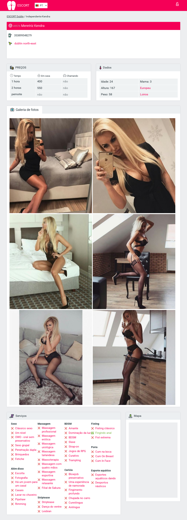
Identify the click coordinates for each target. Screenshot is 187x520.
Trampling (75, 460)
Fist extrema (102, 437)
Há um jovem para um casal (26, 483)
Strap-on (74, 446)
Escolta (19, 473)
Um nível (20, 433)
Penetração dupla (25, 450)
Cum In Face (102, 460)
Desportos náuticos (101, 484)
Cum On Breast (104, 456)
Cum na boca (103, 451)
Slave (72, 442)
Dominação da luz (80, 433)
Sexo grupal (22, 445)
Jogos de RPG (77, 451)
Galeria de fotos (24, 110)
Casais (19, 490)
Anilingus (74, 507)
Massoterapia (50, 459)
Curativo (74, 455)
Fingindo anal (103, 433)
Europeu (145, 88)
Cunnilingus (76, 502)
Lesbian (46, 511)
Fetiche (19, 459)
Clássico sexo (24, 428)
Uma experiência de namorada (79, 483)
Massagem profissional (49, 429)
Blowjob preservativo (76, 476)
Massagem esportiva (48, 473)
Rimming (20, 504)
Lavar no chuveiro (26, 494)
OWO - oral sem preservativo (24, 438)
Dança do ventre (52, 506)
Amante (73, 428)
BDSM (72, 437)
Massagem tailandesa (48, 453)
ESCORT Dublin (15, 16)
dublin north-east (22, 43)
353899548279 (23, 35)
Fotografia (21, 477)
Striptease (48, 502)
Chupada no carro (79, 498)
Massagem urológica (48, 445)
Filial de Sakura (51, 487)
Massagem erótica (48, 437)
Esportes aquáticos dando (105, 476)
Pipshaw (20, 499)
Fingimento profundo (75, 491)
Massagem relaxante (48, 481)
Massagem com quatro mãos (52, 465)
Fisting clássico (105, 428)
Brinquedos (22, 454)
